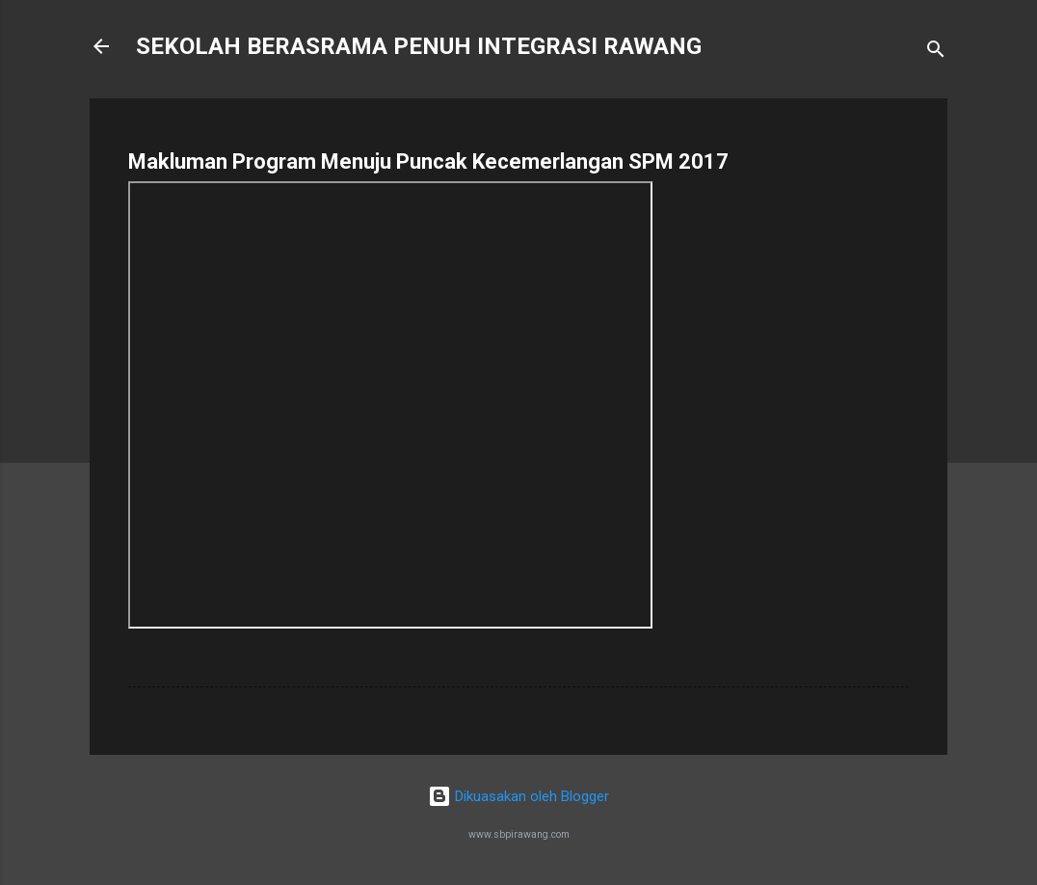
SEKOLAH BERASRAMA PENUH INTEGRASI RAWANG (419, 46)
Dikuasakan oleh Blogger (518, 796)
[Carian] (935, 52)
